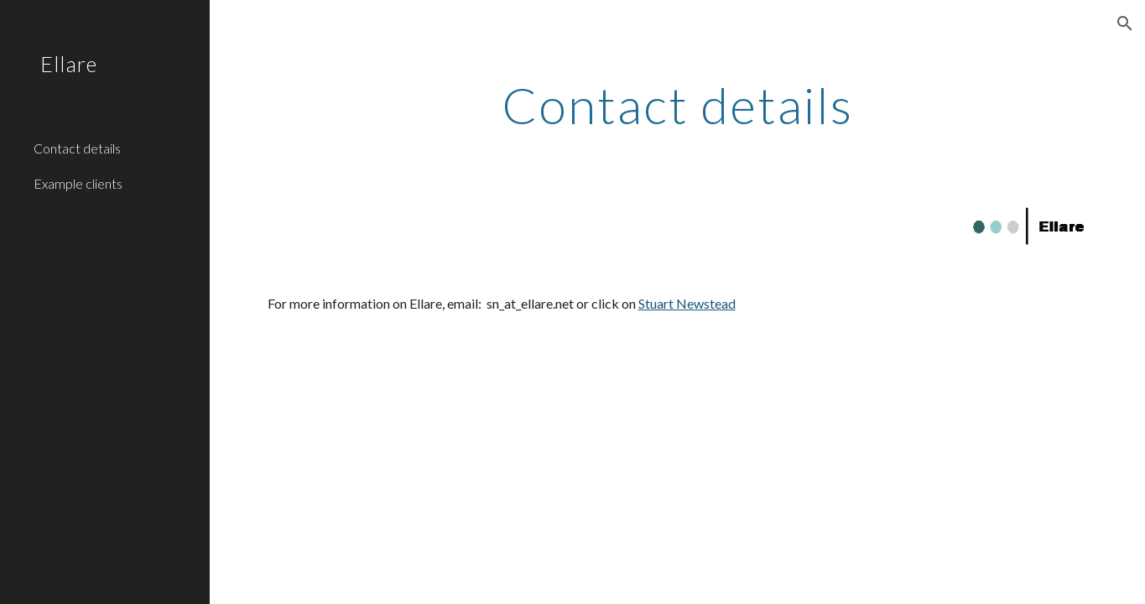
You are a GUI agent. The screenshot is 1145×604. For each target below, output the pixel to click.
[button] (1125, 23)
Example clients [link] (78, 183)
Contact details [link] (77, 148)
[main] (677, 104)
